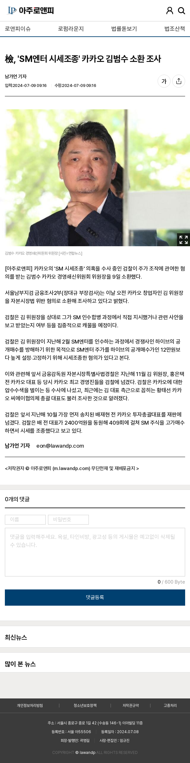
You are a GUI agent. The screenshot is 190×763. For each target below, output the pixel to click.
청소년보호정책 (85, 706)
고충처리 (170, 706)
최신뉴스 (16, 637)
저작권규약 (131, 706)
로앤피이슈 (18, 28)
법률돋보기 (124, 28)
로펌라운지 (71, 28)
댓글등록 (95, 597)
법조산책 (174, 28)
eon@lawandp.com (60, 445)
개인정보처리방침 (30, 706)
